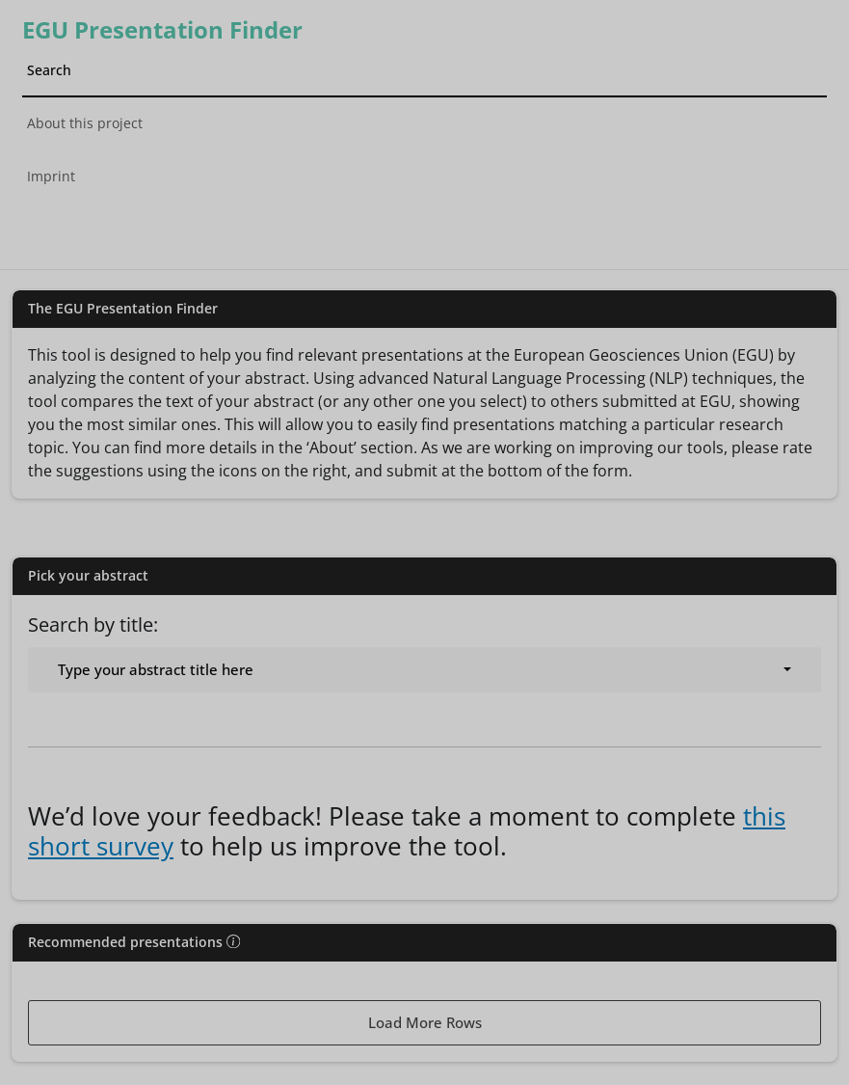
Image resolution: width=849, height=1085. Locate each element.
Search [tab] (49, 70)
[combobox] (424, 669)
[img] (233, 941)
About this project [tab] (85, 123)
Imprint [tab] (51, 176)
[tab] (425, 223)
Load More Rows (425, 1022)
